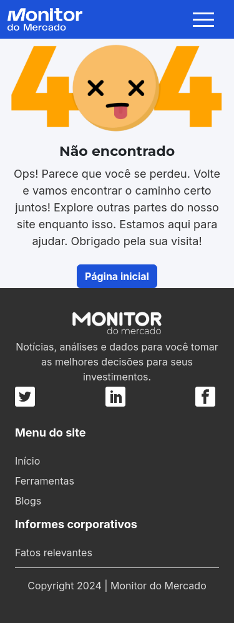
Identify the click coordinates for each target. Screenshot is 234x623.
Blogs (28, 501)
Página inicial (117, 276)
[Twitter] (27, 397)
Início (27, 461)
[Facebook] (205, 397)
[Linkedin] (115, 397)
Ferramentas (44, 481)
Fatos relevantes (53, 552)
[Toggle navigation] (206, 19)
